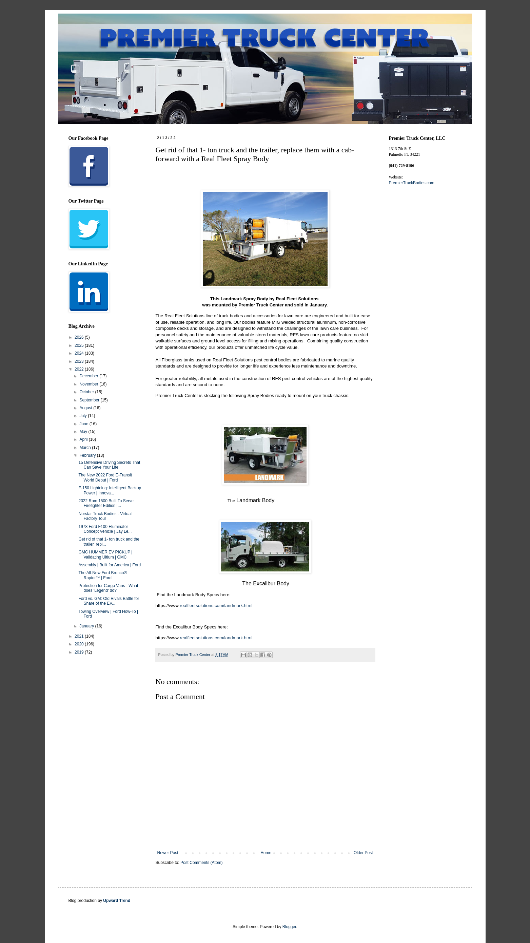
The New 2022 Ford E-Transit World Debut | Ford (105, 477)
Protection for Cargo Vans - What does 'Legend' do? (108, 588)
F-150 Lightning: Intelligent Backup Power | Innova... (109, 490)
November (89, 384)
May (83, 431)
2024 (80, 353)
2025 (80, 345)
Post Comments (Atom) (201, 862)
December (89, 376)
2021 (80, 636)
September (89, 400)
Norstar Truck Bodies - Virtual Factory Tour (105, 516)
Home (265, 852)
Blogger (289, 926)
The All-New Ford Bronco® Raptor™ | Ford (102, 575)
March (85, 447)
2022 (80, 369)
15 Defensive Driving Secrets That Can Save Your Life (109, 465)
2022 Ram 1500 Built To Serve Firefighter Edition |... (106, 503)
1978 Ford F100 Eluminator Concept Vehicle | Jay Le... (105, 529)
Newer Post (167, 852)
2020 (80, 644)
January (87, 626)
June (84, 423)
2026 (80, 337)
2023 (80, 361)
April (84, 439)
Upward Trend (116, 900)
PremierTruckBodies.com (411, 183)
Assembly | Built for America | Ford (109, 565)
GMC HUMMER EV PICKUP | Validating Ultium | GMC (105, 554)
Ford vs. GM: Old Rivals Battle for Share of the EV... (108, 601)
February (88, 455)
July (83, 415)
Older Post (363, 852)
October (87, 392)
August (86, 408)
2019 (80, 652)
